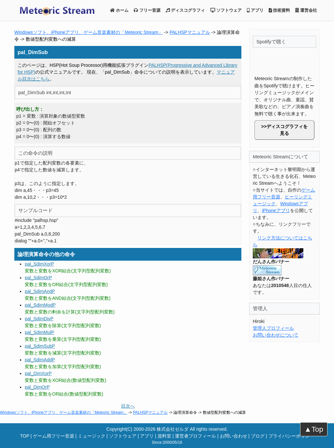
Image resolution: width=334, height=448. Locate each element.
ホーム (119, 10)
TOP (24, 436)
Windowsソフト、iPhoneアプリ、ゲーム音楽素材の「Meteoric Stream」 (88, 32)
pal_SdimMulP (39, 332)
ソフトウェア (226, 10)
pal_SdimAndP (40, 291)
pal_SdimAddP (40, 359)
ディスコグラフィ (185, 10)
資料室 (164, 436)
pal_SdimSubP (40, 346)
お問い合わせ (233, 436)
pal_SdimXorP (39, 264)
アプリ (255, 10)
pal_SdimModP (40, 305)
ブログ (258, 436)
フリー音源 (147, 10)
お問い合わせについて (275, 335)
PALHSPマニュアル (190, 32)
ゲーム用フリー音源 (53, 436)
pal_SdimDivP (39, 318)
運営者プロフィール (195, 436)
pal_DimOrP (37, 387)
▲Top (313, 429)
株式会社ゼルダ (173, 429)
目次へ (128, 406)
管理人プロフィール (273, 328)
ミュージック (91, 436)
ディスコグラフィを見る (287, 130)
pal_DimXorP (38, 373)
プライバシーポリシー (291, 436)
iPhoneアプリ (276, 210)
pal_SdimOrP (38, 277)
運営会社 (306, 10)
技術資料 (279, 10)
